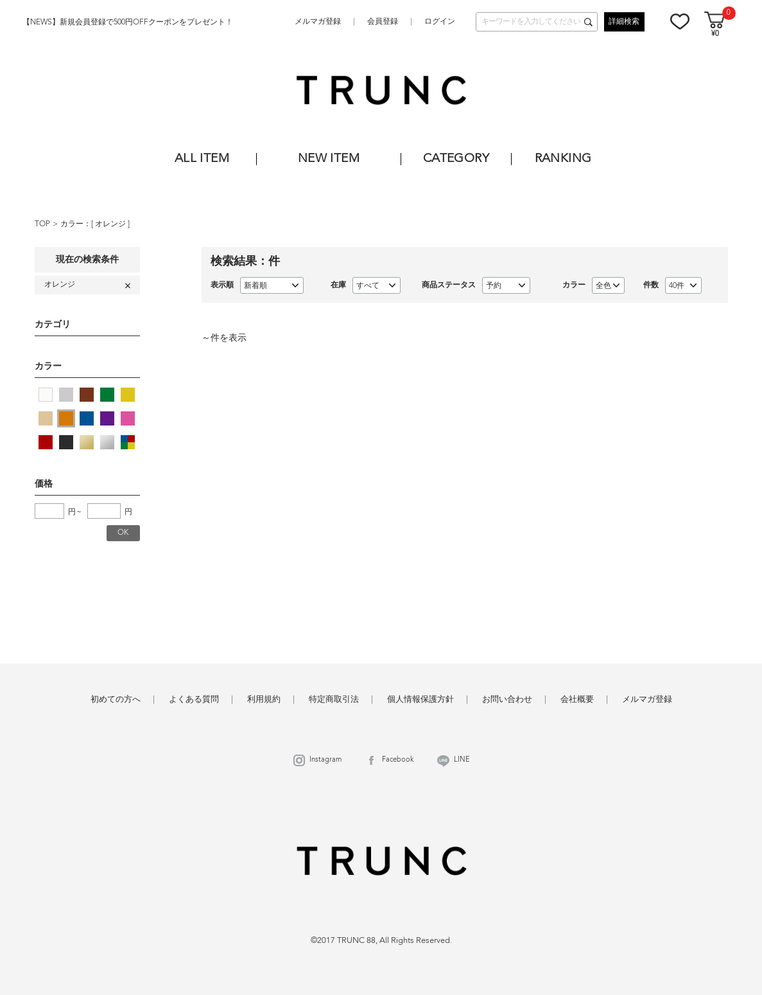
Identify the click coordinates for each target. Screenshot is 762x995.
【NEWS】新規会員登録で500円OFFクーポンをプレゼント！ (127, 22)
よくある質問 (194, 699)
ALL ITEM (202, 159)
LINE (462, 760)
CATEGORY (456, 159)
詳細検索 (624, 22)
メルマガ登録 (318, 22)
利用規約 (264, 699)
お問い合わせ (507, 699)
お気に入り (679, 21)
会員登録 (382, 22)
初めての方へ (116, 699)
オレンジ (111, 224)
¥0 (715, 34)
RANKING (563, 159)
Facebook (397, 760)
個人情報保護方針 (420, 699)
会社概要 (577, 699)
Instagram (325, 760)
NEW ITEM (328, 159)
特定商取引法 (334, 699)
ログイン (439, 22)
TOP (42, 224)
